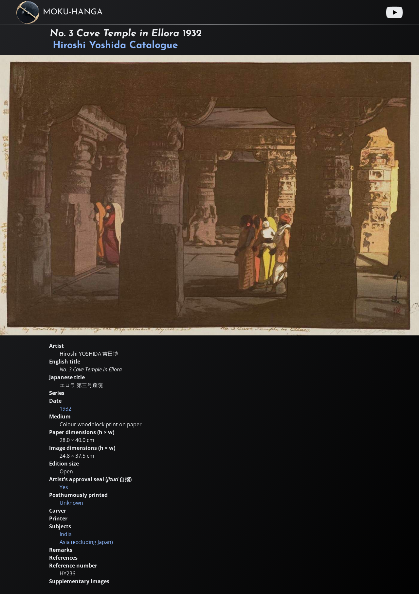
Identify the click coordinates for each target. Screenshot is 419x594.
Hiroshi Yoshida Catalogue (115, 46)
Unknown (71, 502)
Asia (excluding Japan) (86, 542)
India (66, 534)
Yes (64, 487)
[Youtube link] (394, 12)
